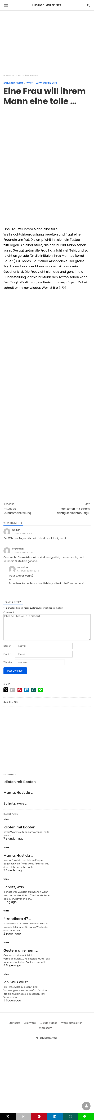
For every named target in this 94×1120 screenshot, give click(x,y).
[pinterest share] (19, 695)
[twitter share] (5, 695)
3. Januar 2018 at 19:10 (22, 533)
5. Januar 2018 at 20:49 (28, 570)
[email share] (12, 695)
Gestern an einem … (20, 956)
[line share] (40, 695)
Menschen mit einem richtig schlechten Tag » (73, 511)
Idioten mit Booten (19, 787)
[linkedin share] (26, 695)
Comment (8, 612)
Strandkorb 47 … (17, 924)
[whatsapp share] (33, 695)
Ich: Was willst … (17, 987)
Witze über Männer (28, 75)
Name (7, 652)
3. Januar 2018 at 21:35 (22, 552)
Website (7, 668)
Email (7, 660)
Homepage (8, 75)
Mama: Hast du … (18, 798)
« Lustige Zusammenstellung (17, 511)
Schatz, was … (15, 808)
